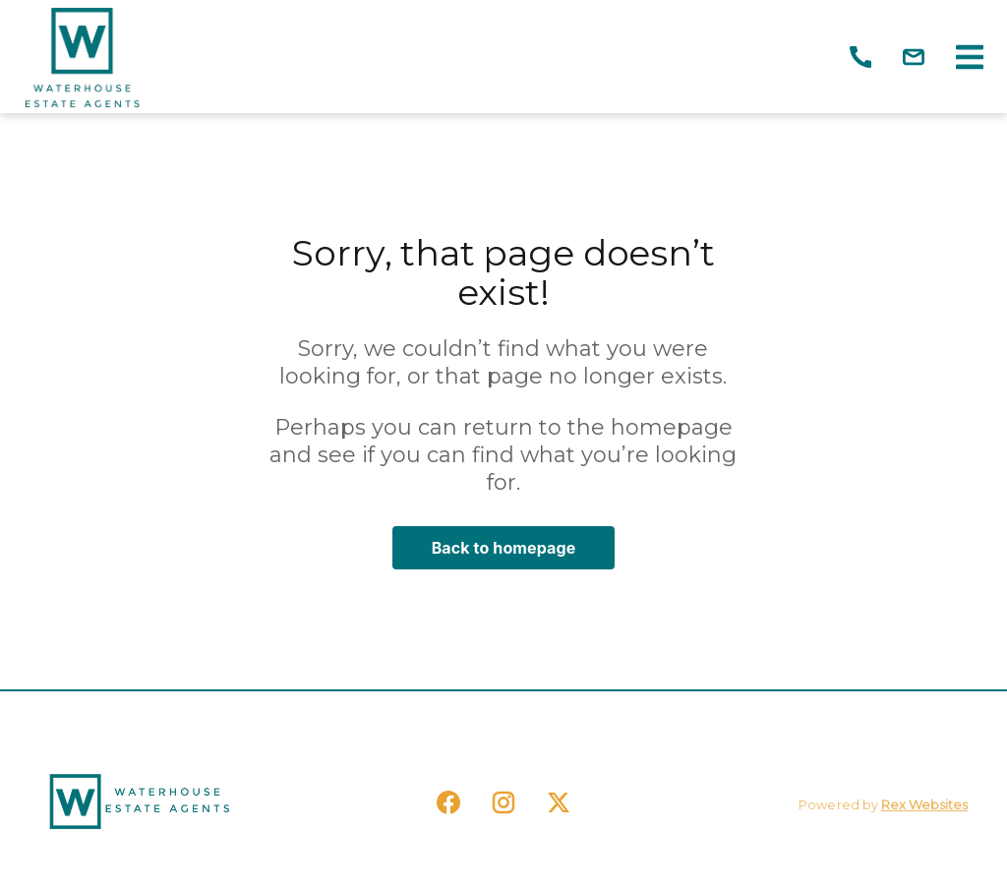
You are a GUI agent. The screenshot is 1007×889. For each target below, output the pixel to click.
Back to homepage (504, 548)
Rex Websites (924, 805)
